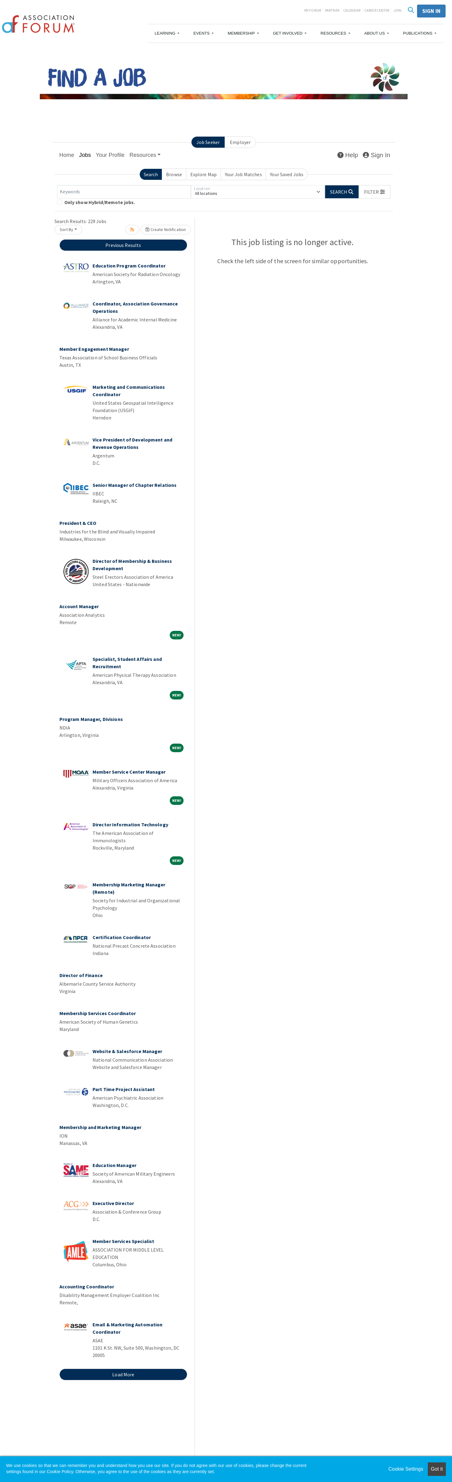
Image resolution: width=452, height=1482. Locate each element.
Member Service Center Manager (129, 772)
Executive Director (113, 1203)
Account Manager (79, 606)
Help (347, 155)
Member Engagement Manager (94, 349)
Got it (437, 1469)
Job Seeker (208, 142)
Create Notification (166, 229)
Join (397, 10)
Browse (174, 174)
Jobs (85, 155)
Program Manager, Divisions (91, 719)
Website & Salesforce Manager (127, 1051)
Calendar (351, 10)
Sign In (376, 155)
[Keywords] (124, 192)
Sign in (431, 10)
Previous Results (123, 245)
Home (66, 155)
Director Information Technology (130, 824)
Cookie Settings (405, 1469)
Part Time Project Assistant (124, 1089)
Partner (332, 10)
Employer (240, 142)
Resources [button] (143, 155)
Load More (123, 1374)
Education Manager (114, 1165)
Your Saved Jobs (286, 174)
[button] (167, 33)
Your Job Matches (243, 174)
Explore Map (203, 174)
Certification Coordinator (122, 937)
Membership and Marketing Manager (100, 1127)
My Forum (312, 10)
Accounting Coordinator (86, 1286)
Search (151, 174)
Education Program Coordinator (129, 266)
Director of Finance (81, 975)
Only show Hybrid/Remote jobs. (99, 202)
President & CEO (78, 523)
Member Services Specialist (123, 1241)
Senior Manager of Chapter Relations (135, 485)
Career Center (376, 10)
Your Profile (110, 155)
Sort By (67, 229)
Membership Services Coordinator (97, 1013)
